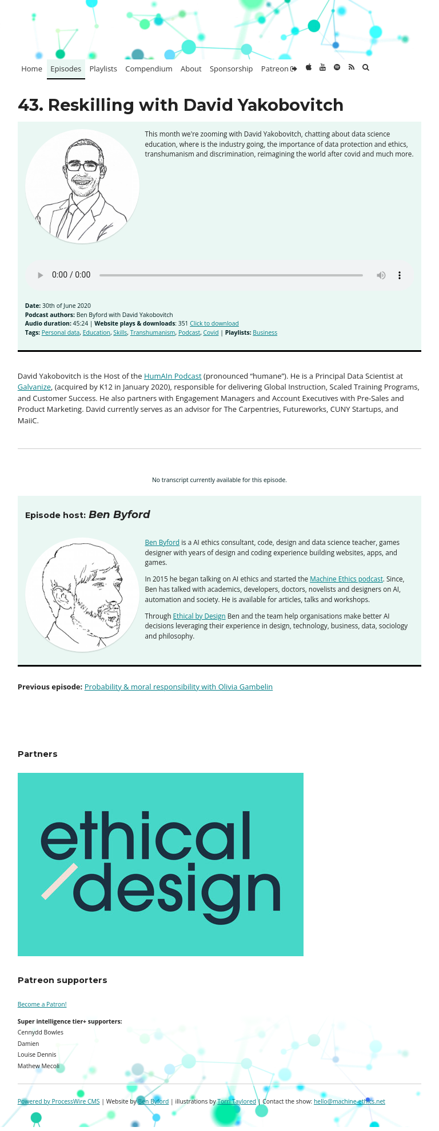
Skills (120, 332)
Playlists (103, 68)
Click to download (214, 323)
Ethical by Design (199, 615)
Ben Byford (162, 542)
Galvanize (34, 387)
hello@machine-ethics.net (349, 1101)
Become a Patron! (42, 1004)
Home (31, 68)
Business (265, 332)
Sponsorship (231, 68)
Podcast (189, 332)
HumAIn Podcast (173, 376)
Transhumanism (152, 332)
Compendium (149, 68)
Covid (211, 332)
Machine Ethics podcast (346, 578)
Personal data (61, 332)
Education (96, 332)
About (191, 68)
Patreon (279, 68)
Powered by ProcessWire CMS (59, 1101)
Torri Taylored (236, 1101)
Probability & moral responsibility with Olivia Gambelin (179, 686)
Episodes (65, 68)
